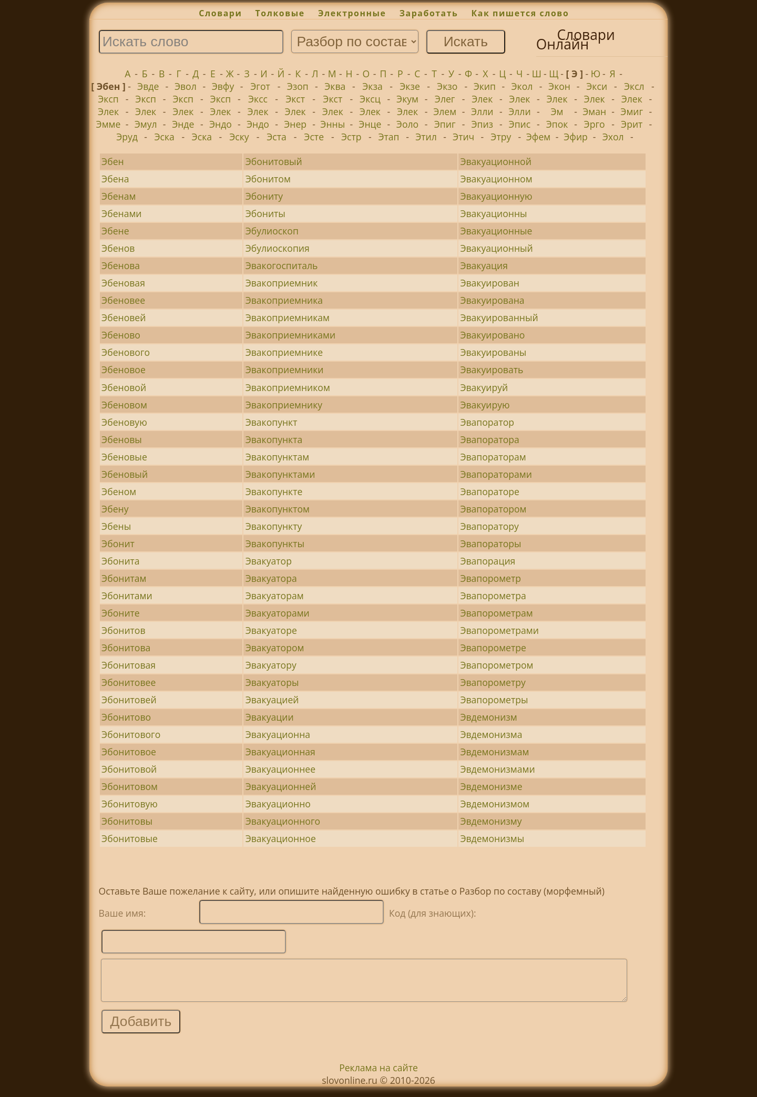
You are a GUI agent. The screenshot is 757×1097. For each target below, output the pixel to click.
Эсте (314, 136)
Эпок (557, 124)
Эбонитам (123, 578)
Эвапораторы (490, 543)
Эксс (258, 99)
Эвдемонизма (491, 734)
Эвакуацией (272, 699)
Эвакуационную (496, 196)
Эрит (631, 124)
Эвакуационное (280, 838)
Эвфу (223, 86)
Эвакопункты (274, 543)
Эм (557, 111)
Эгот (260, 86)
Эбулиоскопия (277, 248)
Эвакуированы (493, 352)
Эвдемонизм (488, 717)
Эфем (538, 136)
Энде (183, 124)
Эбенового (125, 352)
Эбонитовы (126, 821)
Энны (332, 124)
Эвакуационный (496, 248)
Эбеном (118, 491)
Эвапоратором (493, 509)
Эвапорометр (490, 578)
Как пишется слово (520, 13)
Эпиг (445, 124)
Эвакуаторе (271, 630)
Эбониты (265, 213)
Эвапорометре (493, 647)
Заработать (429, 13)
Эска (164, 136)
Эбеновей (123, 317)
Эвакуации (269, 717)
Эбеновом (124, 404)
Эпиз (482, 124)
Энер (295, 124)
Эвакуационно (278, 803)
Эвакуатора (271, 578)
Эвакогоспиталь (281, 265)
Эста (277, 136)
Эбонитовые (129, 838)
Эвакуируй (484, 387)
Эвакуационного (282, 821)
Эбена (115, 178)
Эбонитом (268, 178)
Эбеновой (123, 387)
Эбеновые (124, 456)
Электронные (352, 13)
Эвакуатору (270, 665)
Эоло (407, 124)
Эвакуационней (280, 786)
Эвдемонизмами (497, 769)
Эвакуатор (268, 561)
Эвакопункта (274, 439)
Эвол (186, 86)
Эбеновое (123, 369)
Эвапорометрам (496, 613)
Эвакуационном (496, 178)
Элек (482, 99)
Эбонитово (126, 717)
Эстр (351, 136)
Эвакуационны (493, 213)
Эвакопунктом (277, 509)
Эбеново (120, 335)
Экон (559, 86)
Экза (372, 86)
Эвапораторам (493, 456)
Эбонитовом (129, 786)
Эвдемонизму (490, 821)
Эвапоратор (487, 422)
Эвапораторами (496, 474)
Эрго (594, 124)
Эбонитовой (129, 769)
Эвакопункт (271, 422)
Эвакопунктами (280, 474)
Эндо (220, 124)
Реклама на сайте (378, 1075)
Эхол (613, 136)
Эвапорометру (492, 682)
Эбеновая (123, 282)
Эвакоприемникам (287, 317)
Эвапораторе (489, 491)
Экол (522, 86)
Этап (388, 136)
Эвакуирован (489, 282)
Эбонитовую (129, 803)
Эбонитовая (128, 665)
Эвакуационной (495, 161)
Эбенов (118, 248)
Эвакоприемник (281, 282)
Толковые (280, 13)
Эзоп (298, 86)
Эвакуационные (496, 230)
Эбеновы (121, 439)
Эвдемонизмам (494, 751)
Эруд (127, 136)
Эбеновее (123, 300)
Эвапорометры (494, 699)
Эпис (520, 124)
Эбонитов (123, 630)
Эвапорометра (493, 595)
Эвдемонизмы (492, 838)
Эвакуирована (492, 300)
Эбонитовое (128, 751)
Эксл (634, 86)
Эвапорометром (496, 665)
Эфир (576, 136)
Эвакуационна (277, 734)
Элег (445, 99)
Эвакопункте (274, 491)
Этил (426, 136)
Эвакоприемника (284, 300)
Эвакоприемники (284, 369)
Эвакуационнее (280, 769)
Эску (239, 136)
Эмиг (631, 111)
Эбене (115, 230)
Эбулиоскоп (272, 230)
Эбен (112, 161)
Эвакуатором (274, 647)
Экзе (410, 86)
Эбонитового (130, 734)
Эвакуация (484, 265)
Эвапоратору (489, 526)
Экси (596, 86)
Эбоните (120, 613)
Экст (295, 99)
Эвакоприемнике (284, 352)
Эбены (116, 526)
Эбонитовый (273, 161)
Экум (407, 99)
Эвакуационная (280, 751)
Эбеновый (124, 474)
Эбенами (121, 213)
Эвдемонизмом (494, 803)
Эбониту (264, 196)
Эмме (108, 124)
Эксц (370, 99)
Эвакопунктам (277, 456)
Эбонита (120, 561)
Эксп (108, 99)
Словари (220, 13)
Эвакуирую (484, 404)
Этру (500, 136)
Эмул (146, 124)
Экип (485, 86)
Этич (463, 136)
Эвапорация (487, 561)
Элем (444, 111)
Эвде (148, 86)
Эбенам (118, 196)
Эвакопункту (273, 526)
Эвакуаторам (274, 595)
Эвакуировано (492, 335)
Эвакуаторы (272, 682)
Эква (334, 86)
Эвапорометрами (499, 630)
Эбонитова (125, 647)
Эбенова (120, 265)
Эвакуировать (491, 369)
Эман (594, 111)
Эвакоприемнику (284, 404)
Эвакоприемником (287, 387)
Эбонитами (126, 595)
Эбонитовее (128, 682)
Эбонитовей (129, 699)
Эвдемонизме (491, 786)
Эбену (114, 509)
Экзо (447, 86)
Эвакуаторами (277, 613)
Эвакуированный (499, 317)
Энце (370, 124)
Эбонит (118, 543)
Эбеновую (124, 422)
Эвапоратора (489, 439)
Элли (482, 111)
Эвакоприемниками (290, 335)
